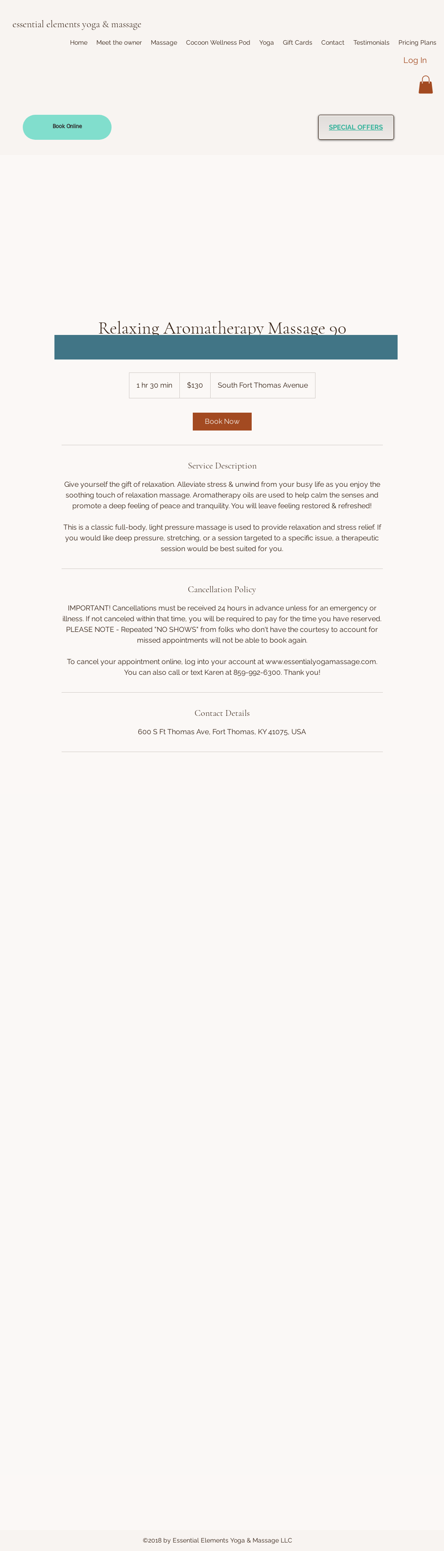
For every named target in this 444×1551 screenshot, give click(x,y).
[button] (164, 42)
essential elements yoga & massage (76, 24)
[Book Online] (67, 127)
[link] (222, 422)
